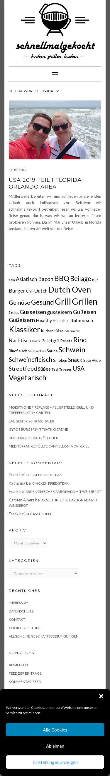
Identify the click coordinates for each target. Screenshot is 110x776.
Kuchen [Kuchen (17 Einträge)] (47, 331)
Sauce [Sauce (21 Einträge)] (52, 350)
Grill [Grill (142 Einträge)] (63, 301)
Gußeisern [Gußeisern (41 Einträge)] (22, 319)
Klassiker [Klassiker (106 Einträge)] (24, 329)
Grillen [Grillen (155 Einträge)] (85, 301)
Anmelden (18, 665)
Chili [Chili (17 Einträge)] (29, 291)
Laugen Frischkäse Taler (31, 421)
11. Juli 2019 (17, 170)
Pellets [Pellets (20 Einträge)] (66, 340)
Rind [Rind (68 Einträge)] (80, 340)
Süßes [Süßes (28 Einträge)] (44, 369)
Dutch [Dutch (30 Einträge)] (41, 291)
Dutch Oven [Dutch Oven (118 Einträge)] (69, 289)
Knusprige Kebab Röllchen (34, 438)
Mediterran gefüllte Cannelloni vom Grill (49, 446)
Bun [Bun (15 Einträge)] (95, 280)
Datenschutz (21, 611)
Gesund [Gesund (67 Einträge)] (42, 302)
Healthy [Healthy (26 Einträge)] (44, 320)
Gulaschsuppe (39, 514)
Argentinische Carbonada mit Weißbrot (63, 491)
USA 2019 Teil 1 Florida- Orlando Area (46, 183)
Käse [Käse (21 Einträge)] (59, 330)
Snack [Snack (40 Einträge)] (75, 359)
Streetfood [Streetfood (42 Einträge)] (23, 368)
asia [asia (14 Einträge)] (12, 280)
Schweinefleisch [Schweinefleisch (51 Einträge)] (30, 359)
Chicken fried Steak (44, 475)
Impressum (18, 602)
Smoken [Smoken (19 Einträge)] (60, 360)
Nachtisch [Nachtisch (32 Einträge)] (20, 340)
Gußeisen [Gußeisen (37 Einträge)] (84, 312)
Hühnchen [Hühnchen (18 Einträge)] (61, 320)
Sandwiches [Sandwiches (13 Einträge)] (37, 351)
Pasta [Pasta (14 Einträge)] (36, 341)
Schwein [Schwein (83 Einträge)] (72, 349)
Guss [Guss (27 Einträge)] (14, 312)
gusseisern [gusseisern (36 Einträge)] (59, 312)
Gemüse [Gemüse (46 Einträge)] (19, 302)
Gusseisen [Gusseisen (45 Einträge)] (33, 311)
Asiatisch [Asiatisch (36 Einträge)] (26, 279)
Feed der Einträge (25, 673)
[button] (101, 696)
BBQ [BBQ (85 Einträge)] (61, 278)
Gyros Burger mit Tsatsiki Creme (38, 429)
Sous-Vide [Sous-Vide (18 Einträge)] (92, 360)
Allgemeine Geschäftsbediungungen (44, 636)
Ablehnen (55, 746)
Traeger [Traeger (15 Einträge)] (65, 369)
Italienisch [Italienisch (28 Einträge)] (81, 320)
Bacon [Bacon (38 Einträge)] (45, 279)
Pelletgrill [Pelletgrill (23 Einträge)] (50, 340)
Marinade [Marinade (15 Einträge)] (72, 331)
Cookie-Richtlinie (25, 628)
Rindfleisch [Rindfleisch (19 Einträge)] (18, 351)
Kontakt (17, 619)
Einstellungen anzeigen (55, 762)
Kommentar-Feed (25, 681)
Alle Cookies (55, 729)
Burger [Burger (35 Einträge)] (17, 290)
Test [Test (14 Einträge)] (55, 369)
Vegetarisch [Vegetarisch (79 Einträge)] (27, 377)
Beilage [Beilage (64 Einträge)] (80, 279)
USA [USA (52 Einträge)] (78, 368)
